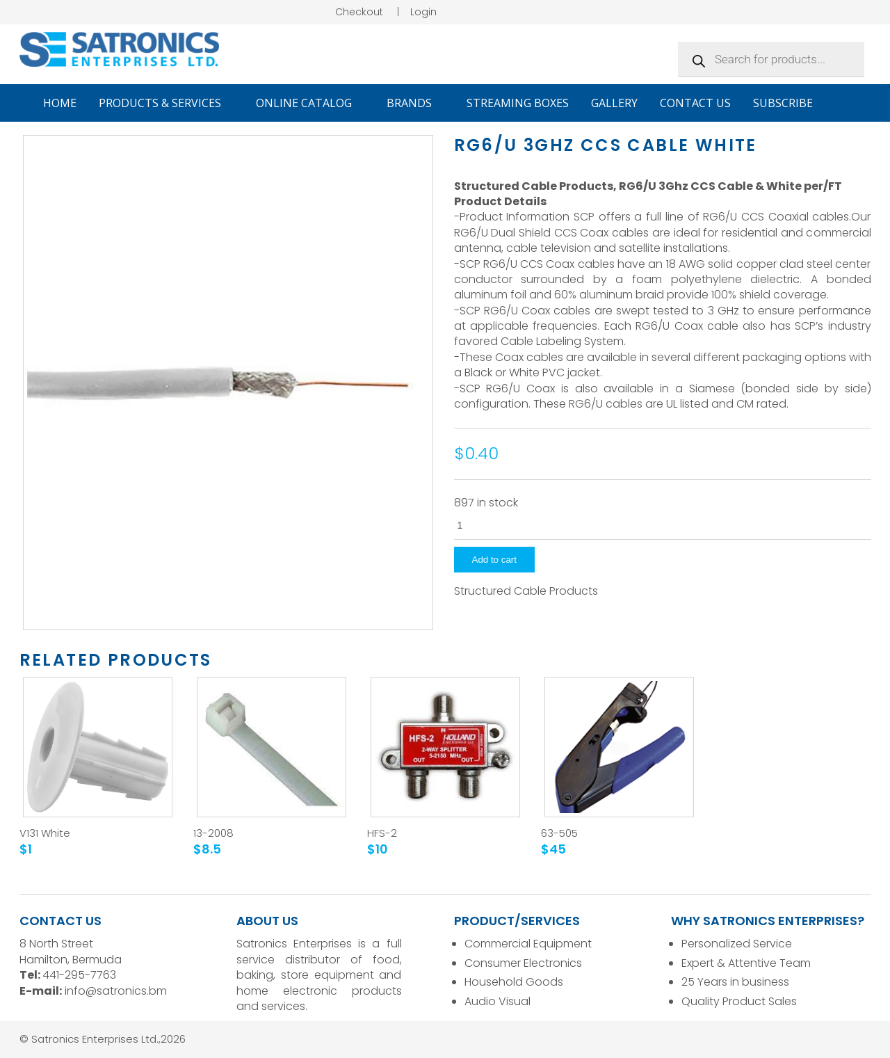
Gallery (614, 103)
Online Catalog (310, 103)
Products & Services (166, 103)
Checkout (359, 12)
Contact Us (695, 103)
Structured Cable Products (526, 591)
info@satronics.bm (116, 991)
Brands (415, 103)
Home (59, 103)
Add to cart (494, 559)
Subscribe (783, 103)
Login (423, 12)
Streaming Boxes (518, 103)
